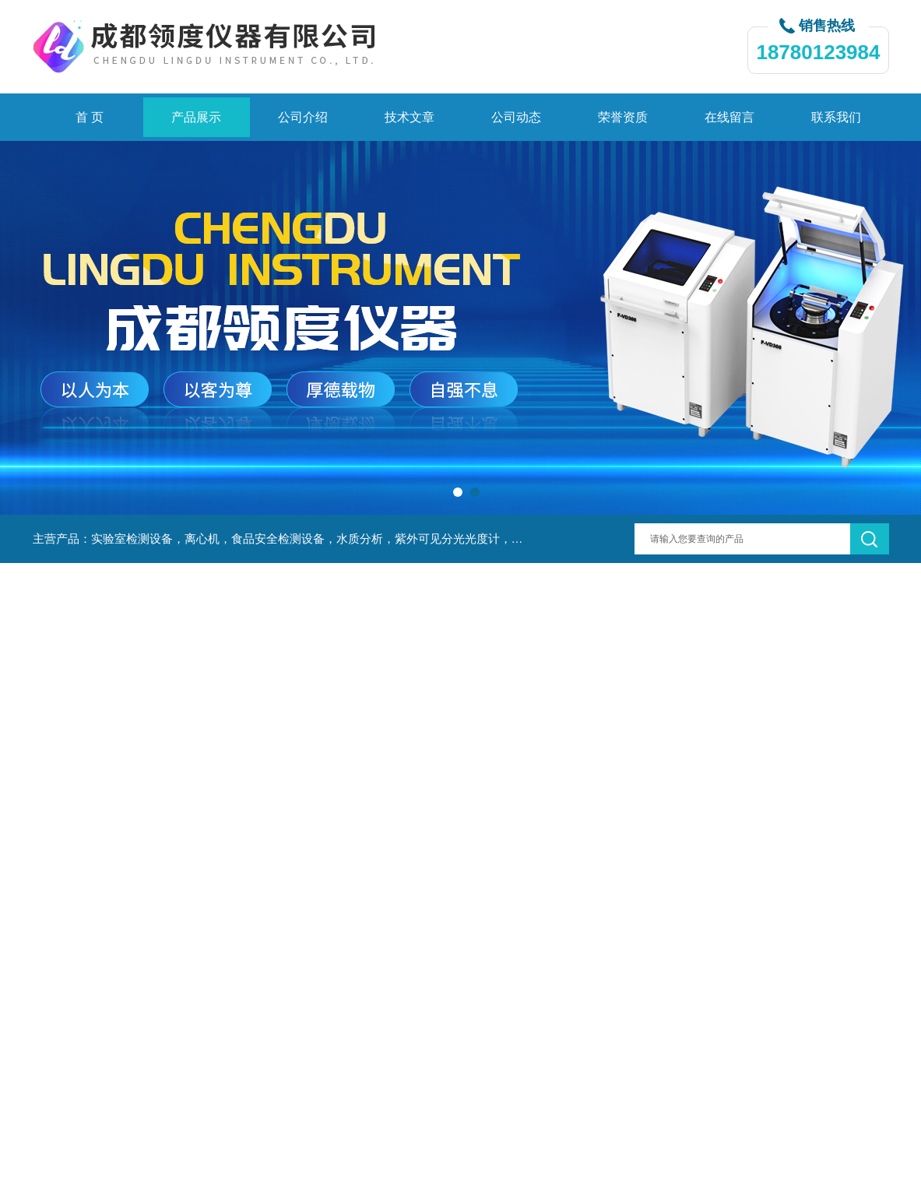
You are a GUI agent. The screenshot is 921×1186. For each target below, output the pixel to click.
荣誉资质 (623, 117)
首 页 (90, 117)
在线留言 (729, 117)
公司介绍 (303, 117)
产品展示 (196, 117)
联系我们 (836, 117)
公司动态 (516, 117)
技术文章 (409, 117)
